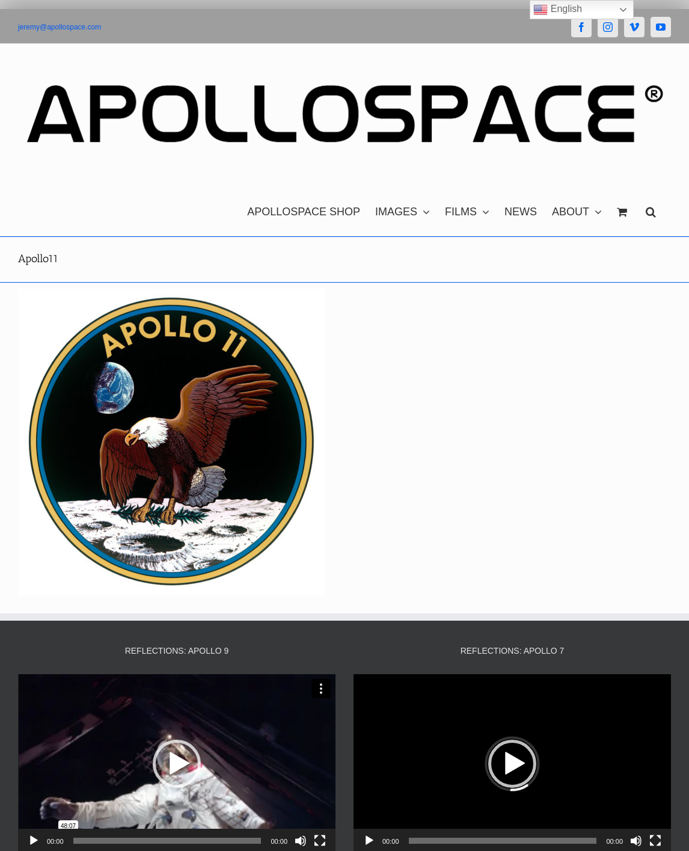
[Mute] (301, 841)
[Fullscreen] (320, 841)
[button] (651, 209)
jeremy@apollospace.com (59, 27)
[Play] (34, 841)
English (557, 9)
